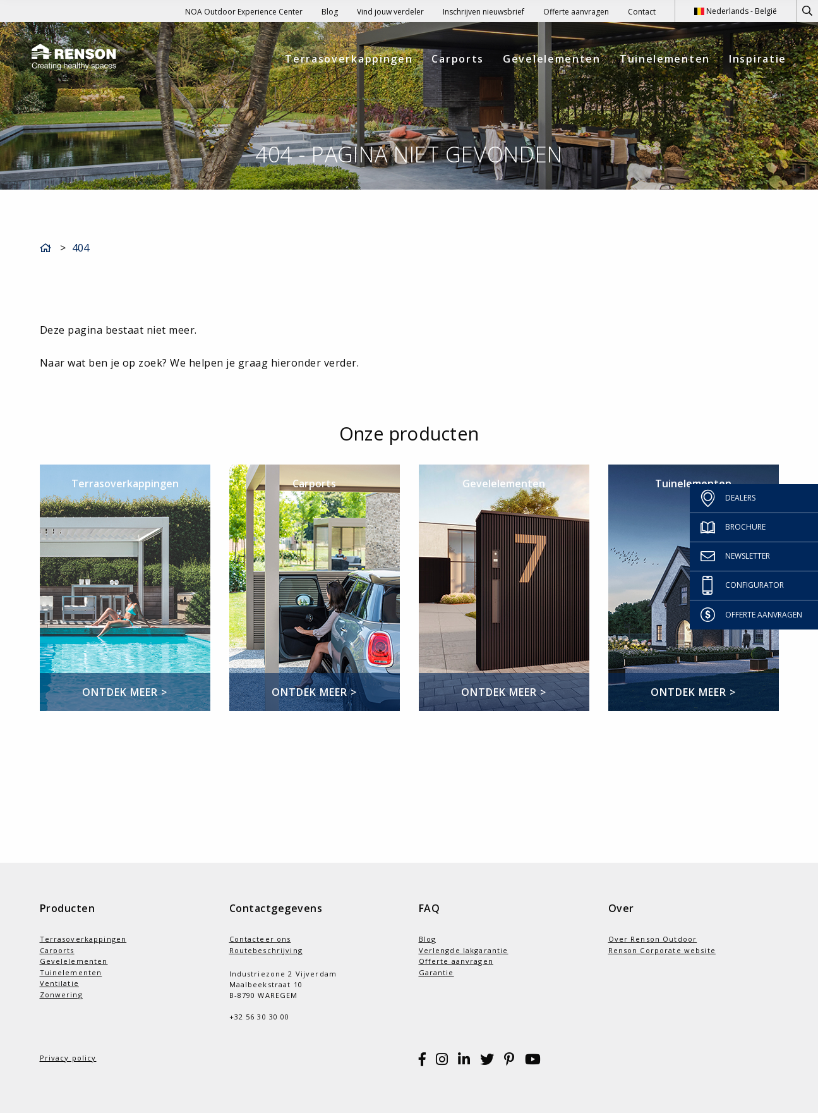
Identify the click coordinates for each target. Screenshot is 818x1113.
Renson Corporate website (662, 950)
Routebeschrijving (266, 950)
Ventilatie (59, 983)
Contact (642, 11)
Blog (330, 11)
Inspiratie (757, 59)
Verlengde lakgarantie (463, 950)
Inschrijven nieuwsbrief (483, 11)
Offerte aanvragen (576, 11)
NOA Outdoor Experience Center (244, 11)
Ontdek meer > (125, 692)
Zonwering (61, 994)
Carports (457, 59)
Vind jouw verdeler (390, 11)
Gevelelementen (552, 59)
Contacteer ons (260, 939)
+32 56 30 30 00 (259, 1016)
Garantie (436, 972)
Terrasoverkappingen (348, 59)
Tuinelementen (665, 59)
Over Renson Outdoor (652, 939)
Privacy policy (68, 1057)
